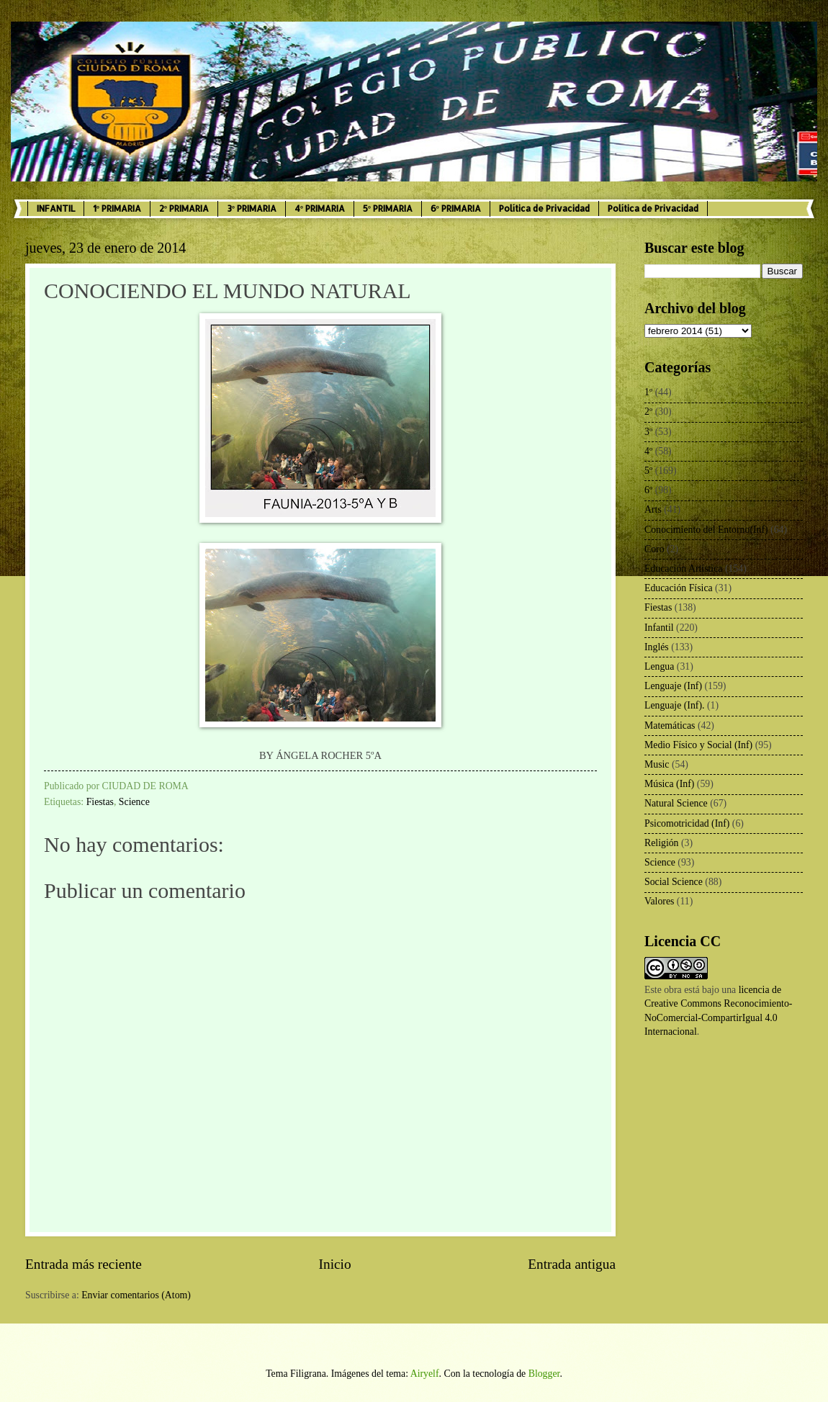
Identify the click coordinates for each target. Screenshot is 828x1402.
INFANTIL (56, 208)
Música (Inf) (669, 783)
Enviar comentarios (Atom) (136, 1295)
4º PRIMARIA (319, 208)
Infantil (659, 627)
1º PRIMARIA (117, 208)
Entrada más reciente (83, 1264)
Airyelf (424, 1373)
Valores (659, 901)
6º (648, 490)
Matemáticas (670, 725)
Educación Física (678, 588)
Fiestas (100, 801)
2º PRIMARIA (184, 208)
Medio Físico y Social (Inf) (698, 745)
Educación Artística (683, 568)
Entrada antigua (572, 1264)
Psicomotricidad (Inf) (686, 823)
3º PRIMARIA (251, 208)
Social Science (673, 881)
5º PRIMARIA (388, 208)
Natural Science (676, 803)
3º (648, 431)
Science (134, 801)
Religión (661, 842)
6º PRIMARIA (456, 208)
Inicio (335, 1264)
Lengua (659, 666)
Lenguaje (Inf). (674, 705)
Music (657, 764)
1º (648, 392)
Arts (653, 509)
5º (648, 470)
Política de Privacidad (544, 208)
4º (648, 451)
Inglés (656, 647)
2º (648, 411)
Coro (654, 549)
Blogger (544, 1373)
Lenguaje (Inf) (673, 685)
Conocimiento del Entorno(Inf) (706, 529)
